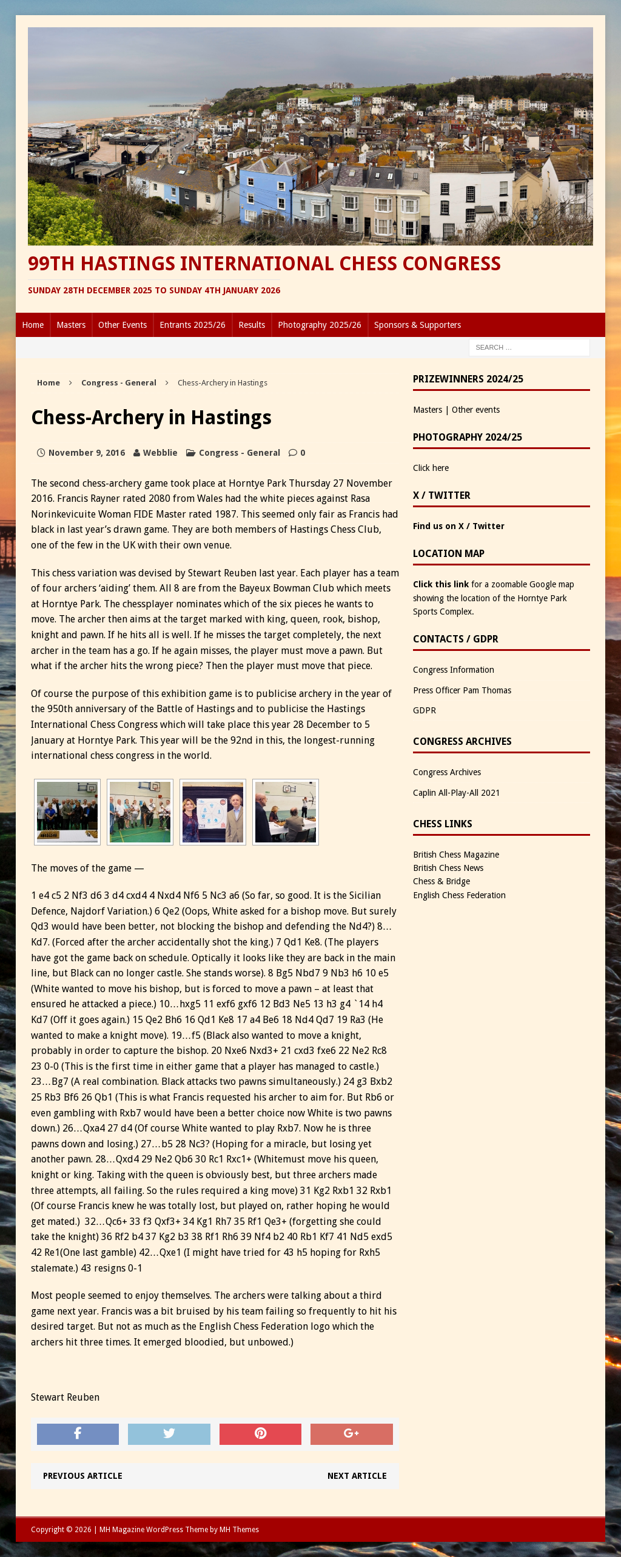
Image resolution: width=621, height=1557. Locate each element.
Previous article (83, 1476)
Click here (431, 468)
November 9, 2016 (87, 453)
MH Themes (239, 1529)
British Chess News (448, 868)
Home (33, 325)
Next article (357, 1476)
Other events (476, 410)
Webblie (160, 453)
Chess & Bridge (441, 881)
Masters (71, 325)
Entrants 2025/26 (192, 325)
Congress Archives (447, 772)
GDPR (424, 710)
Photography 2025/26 (319, 325)
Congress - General (239, 453)
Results (251, 325)
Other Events (122, 325)
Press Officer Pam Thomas (462, 690)
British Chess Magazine (456, 854)
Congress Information (453, 670)
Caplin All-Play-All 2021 (456, 793)
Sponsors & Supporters (417, 325)
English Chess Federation (459, 895)
